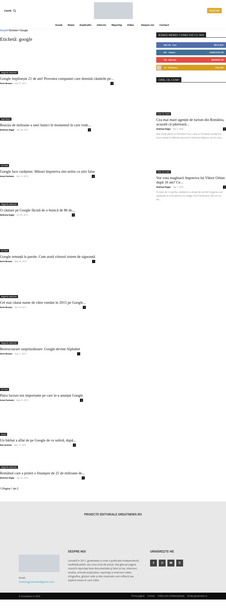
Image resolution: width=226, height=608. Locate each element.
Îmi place (219, 45)
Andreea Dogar (7, 129)
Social (3, 434)
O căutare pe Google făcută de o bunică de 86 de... (37, 210)
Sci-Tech (4, 165)
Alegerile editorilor (9, 72)
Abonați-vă (217, 59)
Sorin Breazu (6, 83)
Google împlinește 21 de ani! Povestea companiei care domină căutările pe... (57, 78)
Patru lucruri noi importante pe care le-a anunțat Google (41, 395)
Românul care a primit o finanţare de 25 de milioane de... (42, 473)
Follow (219, 67)
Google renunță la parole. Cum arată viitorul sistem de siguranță (47, 256)
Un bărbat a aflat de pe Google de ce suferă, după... (38, 440)
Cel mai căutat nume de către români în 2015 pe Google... (43, 302)
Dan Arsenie (6, 445)
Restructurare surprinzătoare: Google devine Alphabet (40, 349)
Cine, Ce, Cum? (163, 113)
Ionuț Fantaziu (7, 176)
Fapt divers (5, 119)
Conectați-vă (216, 52)
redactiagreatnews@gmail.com (36, 581)
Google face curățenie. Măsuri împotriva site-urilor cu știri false (47, 171)
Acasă (3, 30)
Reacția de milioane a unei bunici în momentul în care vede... (45, 125)
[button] (10, 10)
